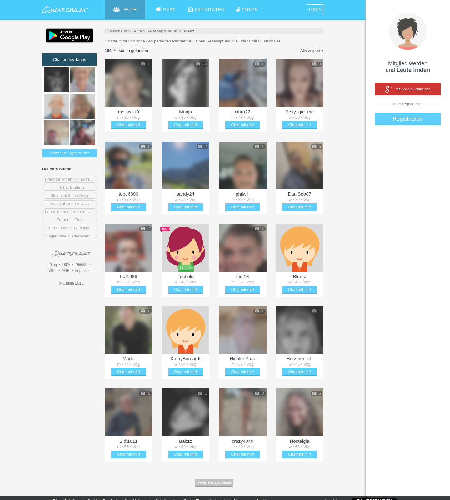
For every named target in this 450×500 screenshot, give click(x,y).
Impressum (84, 270)
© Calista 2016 (71, 283)
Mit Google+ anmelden (407, 89)
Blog (53, 265)
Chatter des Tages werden (69, 153)
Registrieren (407, 119)
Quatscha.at (116, 31)
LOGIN (315, 9)
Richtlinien (83, 265)
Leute (137, 31)
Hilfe (66, 265)
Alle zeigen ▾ (311, 50)
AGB (65, 270)
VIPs (52, 270)
